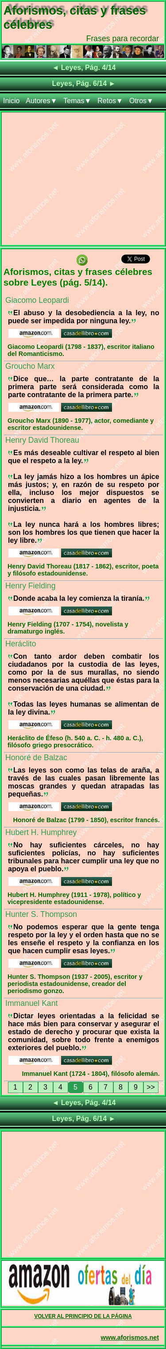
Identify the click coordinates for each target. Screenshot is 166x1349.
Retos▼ (110, 100)
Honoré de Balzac (36, 757)
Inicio (11, 100)
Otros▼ (141, 100)
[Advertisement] (83, 180)
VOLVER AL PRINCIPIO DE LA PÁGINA (83, 1316)
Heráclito (20, 643)
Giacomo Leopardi (37, 300)
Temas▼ (77, 100)
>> (151, 1087)
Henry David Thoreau (42, 440)
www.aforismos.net (130, 1337)
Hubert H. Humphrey (41, 832)
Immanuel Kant (31, 1003)
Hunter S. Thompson (41, 914)
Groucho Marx (29, 366)
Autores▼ (41, 100)
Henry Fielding (30, 585)
